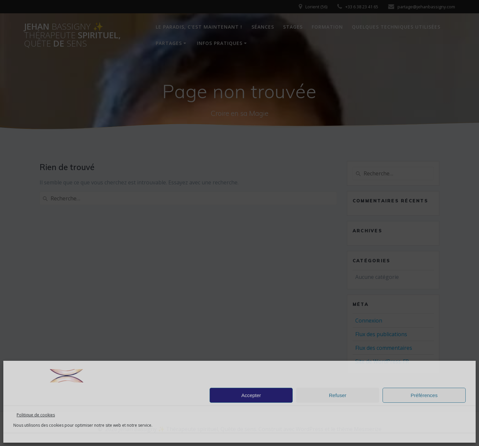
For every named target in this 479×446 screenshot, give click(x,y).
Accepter (251, 395)
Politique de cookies (36, 415)
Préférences (424, 395)
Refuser (338, 395)
